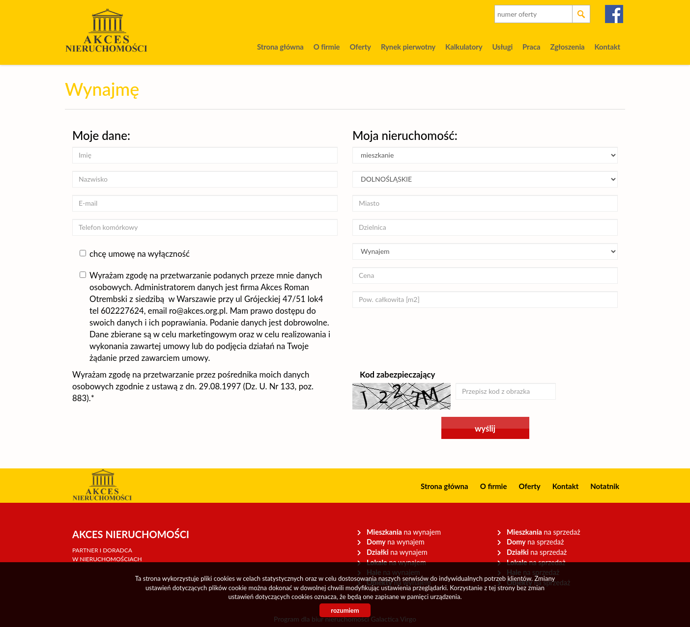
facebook (614, 14)
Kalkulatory (463, 46)
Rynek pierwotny (408, 46)
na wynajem (404, 532)
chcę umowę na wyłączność (135, 253)
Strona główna (280, 46)
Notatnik (604, 486)
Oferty (360, 46)
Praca (531, 46)
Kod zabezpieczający (397, 374)
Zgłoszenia (567, 46)
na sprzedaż (543, 532)
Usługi (502, 46)
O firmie (327, 46)
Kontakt (607, 46)
